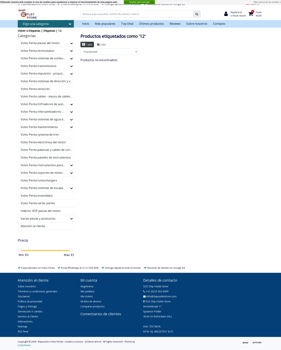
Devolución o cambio (30, 311)
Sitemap (22, 326)
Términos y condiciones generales (37, 291)
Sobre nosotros (27, 286)
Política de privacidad (30, 301)
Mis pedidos (87, 291)
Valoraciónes (25, 321)
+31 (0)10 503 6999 (155, 291)
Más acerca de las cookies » (267, 2)
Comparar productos (92, 306)
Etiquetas (49, 30)
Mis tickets (86, 296)
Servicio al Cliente (28, 316)
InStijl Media (24, 345)
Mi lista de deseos (90, 301)
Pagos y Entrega (27, 306)
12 (59, 30)
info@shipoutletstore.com (160, 296)
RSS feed (23, 331)
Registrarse (87, 286)
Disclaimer (24, 296)
